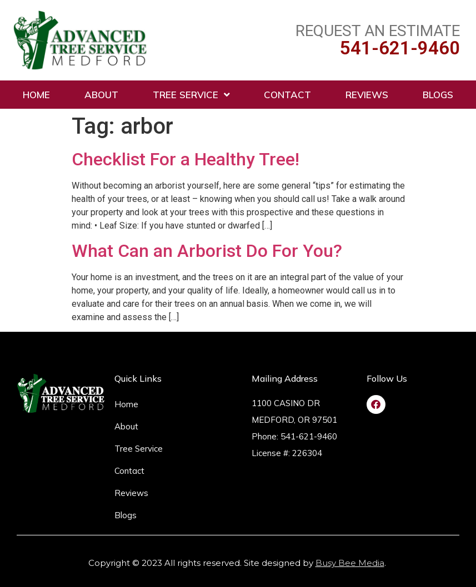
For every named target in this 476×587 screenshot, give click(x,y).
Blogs (438, 94)
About (101, 94)
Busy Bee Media (349, 563)
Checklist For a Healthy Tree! (185, 159)
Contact (287, 94)
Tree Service (191, 94)
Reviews (366, 94)
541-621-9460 (400, 48)
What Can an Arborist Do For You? (207, 250)
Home (36, 94)
